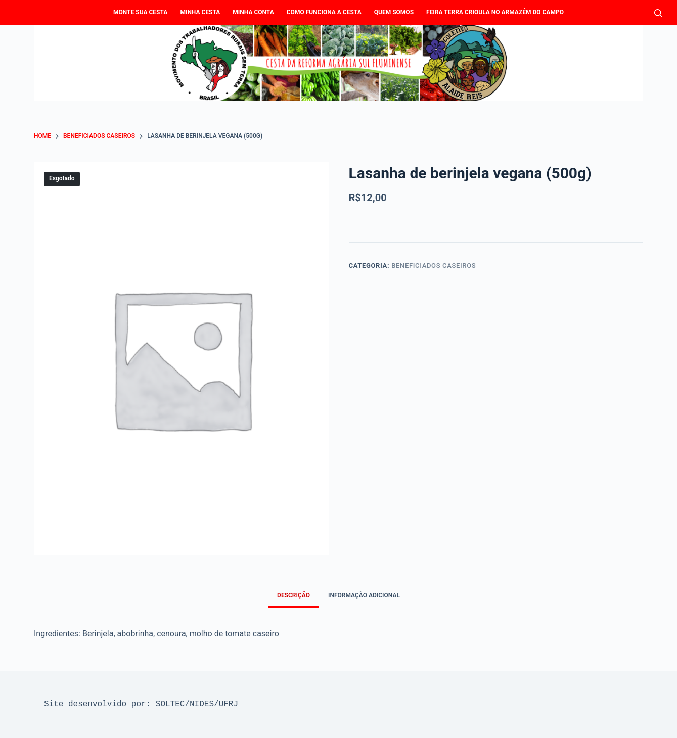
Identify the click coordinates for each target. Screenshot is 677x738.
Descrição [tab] (293, 595)
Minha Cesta (200, 12)
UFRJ (228, 704)
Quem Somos (394, 12)
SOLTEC (170, 704)
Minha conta (253, 12)
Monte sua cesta (140, 12)
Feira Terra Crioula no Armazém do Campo (495, 12)
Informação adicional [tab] (364, 595)
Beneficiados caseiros (433, 265)
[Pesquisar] (658, 13)
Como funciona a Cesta (324, 12)
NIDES (202, 704)
